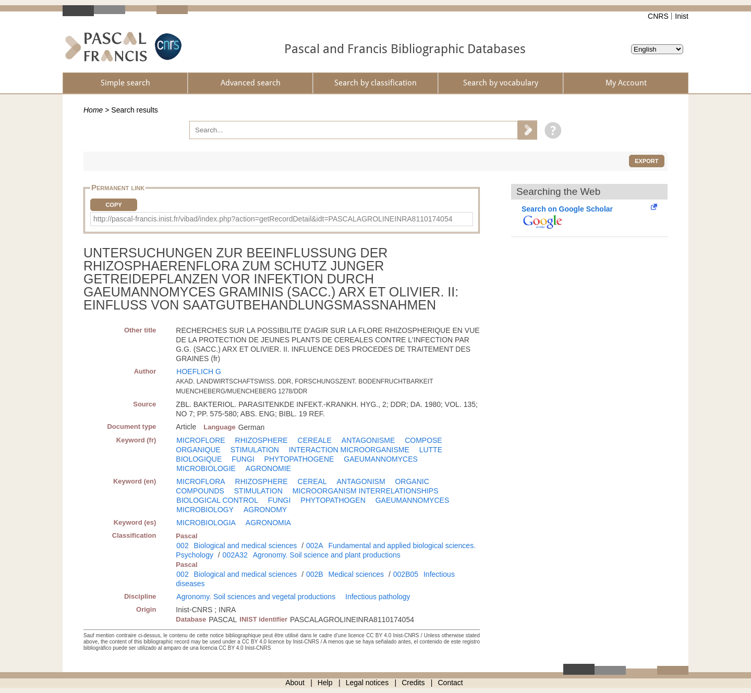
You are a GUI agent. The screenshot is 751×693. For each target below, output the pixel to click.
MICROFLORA (200, 481)
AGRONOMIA (268, 522)
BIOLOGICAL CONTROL (217, 500)
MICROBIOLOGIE (206, 468)
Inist (681, 16)
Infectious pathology (377, 596)
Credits (413, 682)
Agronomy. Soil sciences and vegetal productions (255, 596)
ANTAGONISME (368, 440)
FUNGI (243, 459)
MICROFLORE (200, 440)
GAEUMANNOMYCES (381, 459)
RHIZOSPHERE (261, 440)
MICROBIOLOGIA (206, 522)
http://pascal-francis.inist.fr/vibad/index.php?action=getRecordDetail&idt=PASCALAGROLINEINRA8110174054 (272, 219)
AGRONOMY (265, 509)
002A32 (235, 555)
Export (646, 161)
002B (314, 574)
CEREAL (312, 481)
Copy (113, 205)
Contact (450, 682)
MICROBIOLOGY (205, 509)
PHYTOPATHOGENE (299, 459)
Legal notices (367, 682)
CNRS (658, 16)
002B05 (405, 574)
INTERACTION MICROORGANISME (349, 449)
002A (314, 545)
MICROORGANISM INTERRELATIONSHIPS (366, 491)
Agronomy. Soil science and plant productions (327, 555)
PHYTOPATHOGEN (332, 500)
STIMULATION (255, 449)
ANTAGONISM (361, 481)
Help (325, 682)
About (295, 682)
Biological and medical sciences (245, 545)
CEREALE (315, 440)
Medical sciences (356, 574)
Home (93, 110)
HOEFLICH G (198, 371)
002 (182, 545)
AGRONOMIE (268, 468)
